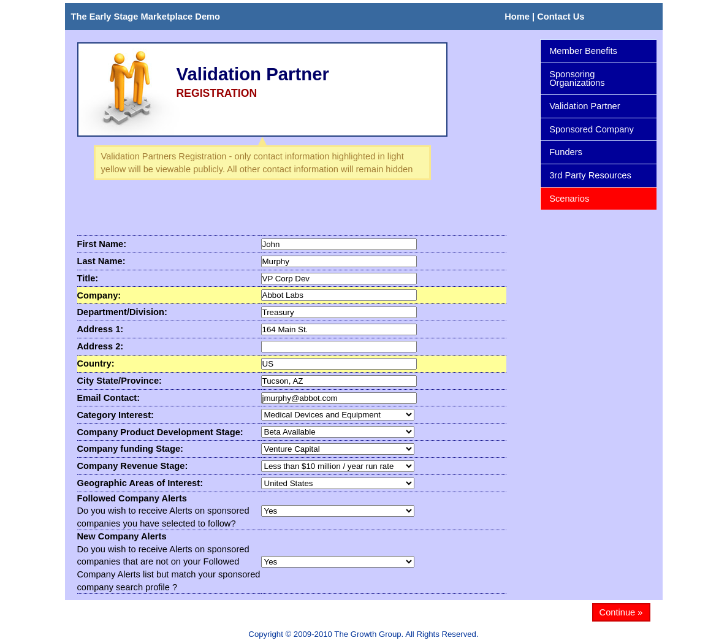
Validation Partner (595, 106)
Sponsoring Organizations (595, 78)
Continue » (621, 612)
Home (517, 16)
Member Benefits (583, 51)
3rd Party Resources (590, 175)
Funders (595, 152)
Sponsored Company (595, 129)
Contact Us (560, 16)
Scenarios (595, 199)
